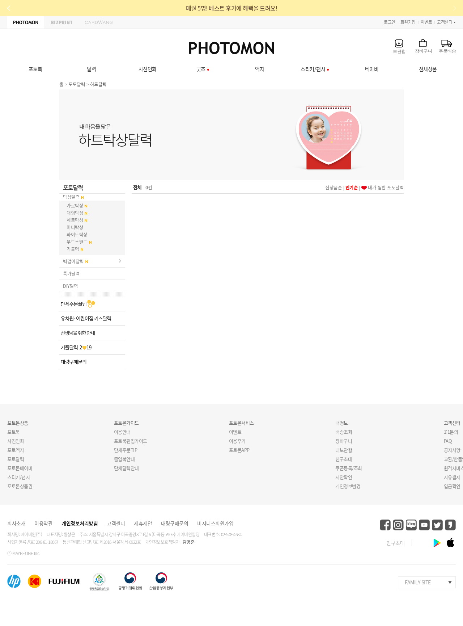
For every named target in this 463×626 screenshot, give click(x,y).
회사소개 (16, 523)
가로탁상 (75, 205)
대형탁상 (75, 212)
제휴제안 (143, 523)
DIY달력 (70, 285)
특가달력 (71, 273)
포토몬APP (239, 449)
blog (411, 525)
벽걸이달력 (73, 261)
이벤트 (426, 22)
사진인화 (15, 440)
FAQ (448, 440)
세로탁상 (75, 220)
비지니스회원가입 (215, 523)
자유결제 (452, 477)
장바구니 (343, 440)
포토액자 (15, 449)
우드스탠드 (77, 241)
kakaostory (450, 525)
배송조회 (343, 431)
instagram (398, 525)
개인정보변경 (347, 486)
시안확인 (343, 477)
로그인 (389, 22)
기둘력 (73, 248)
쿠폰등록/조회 (348, 468)
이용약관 (43, 523)
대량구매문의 (174, 523)
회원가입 (408, 22)
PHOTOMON (25, 22)
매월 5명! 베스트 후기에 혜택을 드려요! (231, 8)
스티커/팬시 (18, 477)
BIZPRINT (62, 22)
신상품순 (333, 187)
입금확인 (452, 486)
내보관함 (343, 449)
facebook (385, 525)
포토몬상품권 (19, 486)
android (437, 542)
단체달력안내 (126, 468)
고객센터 (444, 22)
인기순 (351, 187)
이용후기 (237, 440)
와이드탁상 (77, 234)
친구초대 (343, 458)
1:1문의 (451, 431)
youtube (424, 525)
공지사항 (452, 449)
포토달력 (76, 84)
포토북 (13, 431)
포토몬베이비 (19, 468)
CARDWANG (98, 22)
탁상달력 (71, 196)
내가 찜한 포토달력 (386, 187)
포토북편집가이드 (130, 440)
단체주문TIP (125, 449)
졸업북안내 (124, 458)
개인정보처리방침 (79, 523)
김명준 (188, 541)
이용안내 (122, 431)
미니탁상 (75, 227)
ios (450, 542)
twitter (437, 525)
